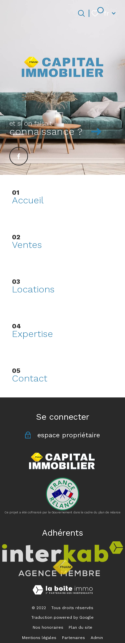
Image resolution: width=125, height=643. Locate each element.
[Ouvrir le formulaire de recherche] (81, 13)
